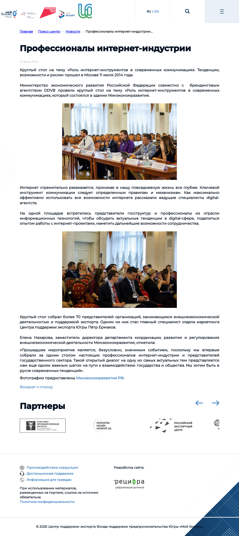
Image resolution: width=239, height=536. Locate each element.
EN (156, 11)
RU (149, 11)
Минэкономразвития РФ (100, 378)
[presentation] (199, 403)
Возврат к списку (36, 387)
